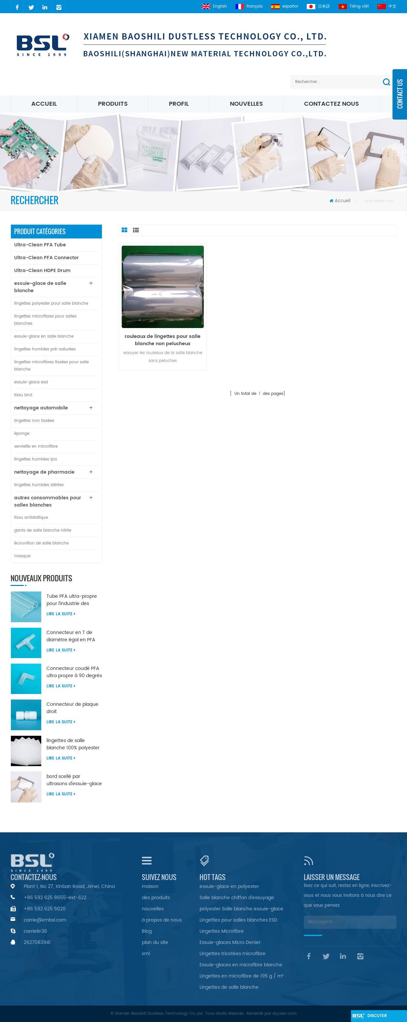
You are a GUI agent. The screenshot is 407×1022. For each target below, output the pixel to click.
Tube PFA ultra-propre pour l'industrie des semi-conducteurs (72, 600)
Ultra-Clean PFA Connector (46, 258)
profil (179, 104)
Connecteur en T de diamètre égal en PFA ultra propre (71, 636)
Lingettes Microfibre (222, 931)
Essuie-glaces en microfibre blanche (241, 965)
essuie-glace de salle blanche (40, 287)
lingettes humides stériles (39, 485)
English (214, 6)
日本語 (318, 6)
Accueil (44, 104)
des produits (156, 897)
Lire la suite (61, 614)
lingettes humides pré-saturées (45, 349)
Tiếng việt (353, 6)
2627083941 (37, 942)
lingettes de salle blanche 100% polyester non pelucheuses (73, 744)
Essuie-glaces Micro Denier (230, 942)
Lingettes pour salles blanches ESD (238, 920)
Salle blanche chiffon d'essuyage (237, 897)
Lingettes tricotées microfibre (233, 953)
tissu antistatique (31, 517)
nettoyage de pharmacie (44, 472)
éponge (21, 433)
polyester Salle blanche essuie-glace (241, 909)
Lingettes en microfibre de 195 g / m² (242, 976)
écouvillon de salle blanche (41, 543)
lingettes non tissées (34, 421)
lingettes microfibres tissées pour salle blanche (51, 366)
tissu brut (23, 395)
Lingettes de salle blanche (229, 987)
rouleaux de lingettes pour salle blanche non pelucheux (163, 340)
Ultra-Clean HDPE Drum (42, 270)
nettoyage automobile (41, 408)
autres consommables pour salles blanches (47, 501)
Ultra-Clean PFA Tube (40, 245)
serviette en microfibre (36, 446)
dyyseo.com (284, 1013)
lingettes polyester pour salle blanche (51, 303)
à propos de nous (162, 920)
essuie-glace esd (31, 382)
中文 (386, 6)
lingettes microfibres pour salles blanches (45, 320)
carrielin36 (35, 931)
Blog (147, 931)
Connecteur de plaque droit (72, 708)
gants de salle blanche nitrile (42, 530)
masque (22, 556)
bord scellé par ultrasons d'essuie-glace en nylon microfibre (74, 780)
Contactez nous (331, 104)
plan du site (155, 942)
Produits (113, 104)
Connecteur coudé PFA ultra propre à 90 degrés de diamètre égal (74, 672)
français (249, 6)
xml (146, 953)
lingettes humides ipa (35, 459)
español (284, 6)
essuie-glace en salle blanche (44, 336)
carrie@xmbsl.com (45, 920)
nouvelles (246, 104)
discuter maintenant (380, 1017)
